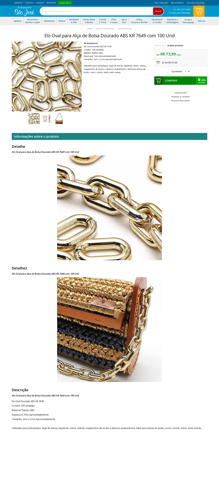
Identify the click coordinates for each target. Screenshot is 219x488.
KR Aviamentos (91, 43)
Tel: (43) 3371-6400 (182, 9)
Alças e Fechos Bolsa (105, 29)
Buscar (158, 11)
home (89, 29)
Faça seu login (197, 3)
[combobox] (102, 11)
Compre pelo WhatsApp (179, 12)
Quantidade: (181, 71)
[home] (24, 14)
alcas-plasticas (125, 29)
